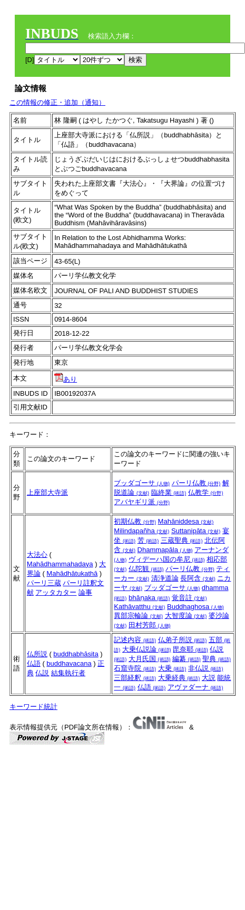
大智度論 (186, 615)
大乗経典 (179, 678)
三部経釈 (135, 678)
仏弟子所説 (182, 640)
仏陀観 (146, 569)
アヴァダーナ (195, 687)
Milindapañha (141, 531)
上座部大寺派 (47, 492)
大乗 (172, 668)
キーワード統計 (33, 707)
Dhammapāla (165, 550)
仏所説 (37, 654)
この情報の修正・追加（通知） (57, 102)
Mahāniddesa (186, 521)
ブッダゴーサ (142, 483)
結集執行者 (68, 673)
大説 (208, 678)
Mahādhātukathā (71, 573)
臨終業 (169, 492)
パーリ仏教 (196, 483)
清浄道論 (165, 578)
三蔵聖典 (182, 540)
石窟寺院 (135, 668)
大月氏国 (150, 659)
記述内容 (135, 640)
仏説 (42, 673)
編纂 (186, 659)
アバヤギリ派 (142, 502)
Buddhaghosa (195, 607)
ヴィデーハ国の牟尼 (167, 559)
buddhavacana (68, 663)
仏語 (34, 663)
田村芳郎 (150, 625)
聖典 (216, 659)
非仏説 (205, 668)
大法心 (37, 554)
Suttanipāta (195, 531)
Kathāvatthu (139, 607)
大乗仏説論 (146, 649)
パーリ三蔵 (44, 583)
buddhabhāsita (75, 654)
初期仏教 (135, 521)
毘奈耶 (190, 649)
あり (65, 379)
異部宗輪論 (138, 615)
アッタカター (55, 592)
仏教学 (205, 492)
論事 (85, 592)
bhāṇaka (149, 598)
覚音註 (189, 598)
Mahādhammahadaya (60, 564)
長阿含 (197, 578)
